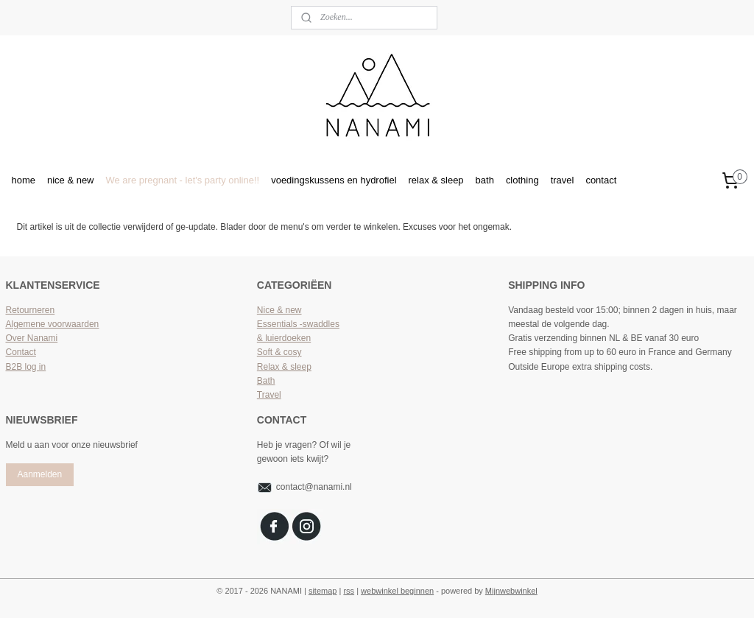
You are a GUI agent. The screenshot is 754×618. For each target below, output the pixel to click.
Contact (21, 352)
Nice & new (279, 310)
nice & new (70, 180)
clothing (522, 180)
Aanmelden (39, 474)
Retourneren (30, 310)
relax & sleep (436, 180)
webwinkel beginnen (397, 590)
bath (485, 180)
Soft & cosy (279, 352)
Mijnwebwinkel (511, 590)
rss (348, 590)
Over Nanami (32, 338)
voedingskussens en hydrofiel (333, 180)
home (23, 180)
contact (600, 180)
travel (562, 180)
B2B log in (26, 367)
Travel (269, 395)
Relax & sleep (284, 367)
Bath (266, 381)
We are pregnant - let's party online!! (183, 180)
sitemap (323, 590)
